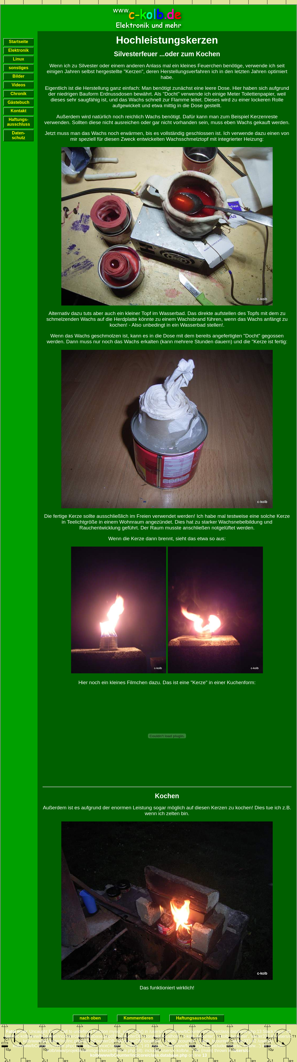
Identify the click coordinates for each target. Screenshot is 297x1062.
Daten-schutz (18, 135)
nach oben (90, 1018)
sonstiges (19, 67)
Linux (18, 59)
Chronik (18, 93)
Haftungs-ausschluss (18, 121)
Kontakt (18, 111)
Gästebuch (19, 102)
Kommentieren (138, 1018)
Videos (18, 85)
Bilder (18, 76)
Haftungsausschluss (196, 1018)
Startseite (18, 41)
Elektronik (18, 50)
